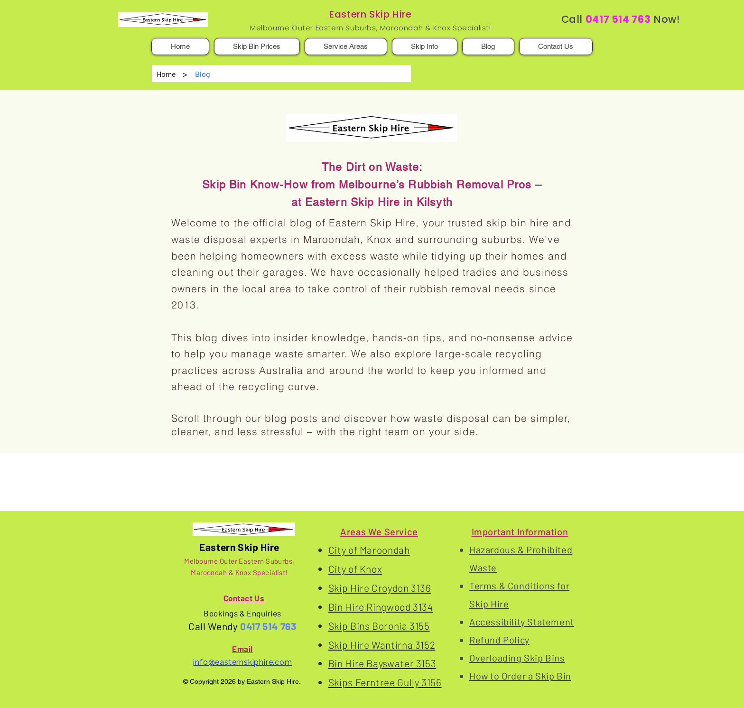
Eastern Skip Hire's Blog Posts (164, 472)
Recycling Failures (452, 472)
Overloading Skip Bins (517, 657)
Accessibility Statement (521, 621)
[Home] (166, 73)
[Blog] (202, 73)
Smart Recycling (383, 472)
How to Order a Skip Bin (520, 675)
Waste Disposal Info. (255, 472)
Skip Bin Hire (322, 472)
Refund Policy (499, 639)
